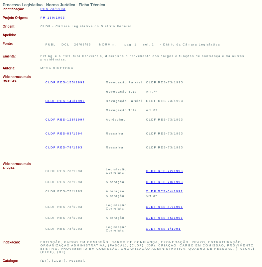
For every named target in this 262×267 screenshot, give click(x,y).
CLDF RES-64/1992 (164, 191)
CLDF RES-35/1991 (164, 218)
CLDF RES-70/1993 (164, 182)
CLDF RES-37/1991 (164, 207)
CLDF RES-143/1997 (65, 101)
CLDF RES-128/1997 (65, 119)
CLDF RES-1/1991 (163, 228)
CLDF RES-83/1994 (64, 133)
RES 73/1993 (53, 9)
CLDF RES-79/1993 (64, 147)
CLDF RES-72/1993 (164, 171)
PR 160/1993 (53, 17)
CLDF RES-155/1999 (65, 82)
